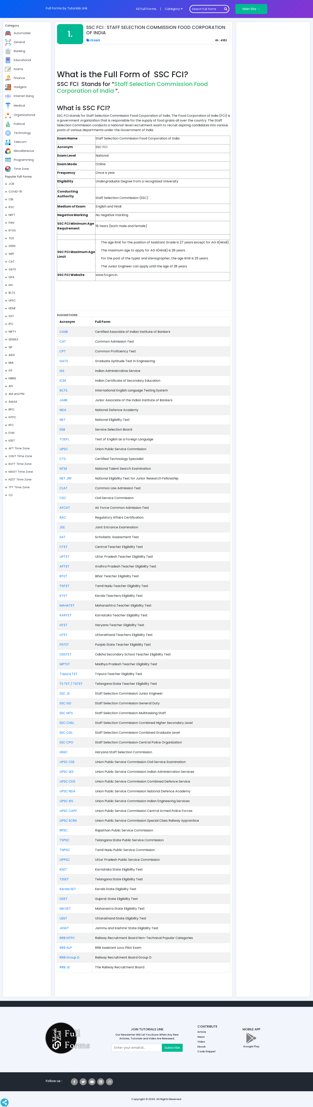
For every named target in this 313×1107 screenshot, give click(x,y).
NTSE (63, 468)
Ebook (201, 1047)
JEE (62, 527)
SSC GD (65, 703)
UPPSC (64, 859)
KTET (63, 595)
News (201, 1037)
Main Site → (251, 9)
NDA (62, 410)
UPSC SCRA (68, 820)
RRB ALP (65, 947)
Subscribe (172, 1047)
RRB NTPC (67, 938)
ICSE (62, 380)
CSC (62, 498)
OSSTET (65, 654)
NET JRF (65, 478)
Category (174, 9)
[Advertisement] (143, 59)
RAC (62, 517)
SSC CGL (66, 732)
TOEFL (64, 439)
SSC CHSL (66, 723)
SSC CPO (66, 742)
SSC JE (64, 693)
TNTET (64, 586)
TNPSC (64, 850)
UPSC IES (66, 801)
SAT (62, 537)
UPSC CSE (67, 762)
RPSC (63, 830)
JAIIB (63, 400)
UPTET (64, 556)
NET (62, 419)
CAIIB (63, 331)
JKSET (64, 928)
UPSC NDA (67, 791)
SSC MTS (66, 713)
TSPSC (64, 840)
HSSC (63, 752)
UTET (63, 635)
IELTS (63, 390)
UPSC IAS (66, 771)
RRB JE (64, 967)
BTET (63, 576)
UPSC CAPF (68, 811)
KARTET (65, 615)
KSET (63, 869)
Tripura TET (68, 674)
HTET (63, 625)
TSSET (64, 879)
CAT (62, 341)
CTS (62, 459)
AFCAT (64, 507)
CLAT (63, 488)
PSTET (64, 644)
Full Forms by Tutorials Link (66, 8)
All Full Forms (146, 9)
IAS (61, 371)
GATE (63, 361)
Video (201, 1042)
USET (63, 918)
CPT (62, 351)
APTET (64, 566)
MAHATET (67, 605)
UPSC (63, 449)
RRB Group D (69, 957)
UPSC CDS (67, 781)
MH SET (65, 908)
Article (201, 1032)
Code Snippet (206, 1051)
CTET (63, 547)
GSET (63, 898)
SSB (62, 429)
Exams (93, 40)
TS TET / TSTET (71, 683)
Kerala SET (67, 889)
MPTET (64, 664)
